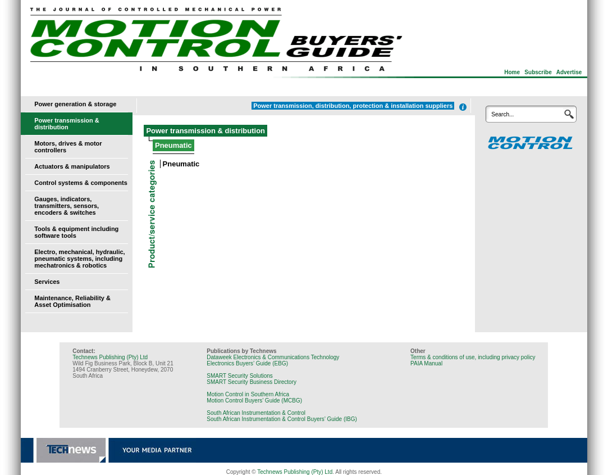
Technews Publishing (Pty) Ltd (110, 357)
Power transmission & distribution (66, 123)
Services (47, 281)
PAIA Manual (426, 363)
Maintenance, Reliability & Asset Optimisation (72, 301)
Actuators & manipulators (71, 166)
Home (512, 72)
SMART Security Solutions (239, 376)
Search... (502, 114)
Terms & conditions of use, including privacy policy (472, 357)
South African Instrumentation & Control (256, 413)
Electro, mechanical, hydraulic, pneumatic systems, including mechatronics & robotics (79, 258)
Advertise (569, 72)
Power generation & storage (75, 104)
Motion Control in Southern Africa (248, 394)
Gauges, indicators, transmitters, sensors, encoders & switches (66, 206)
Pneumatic (181, 164)
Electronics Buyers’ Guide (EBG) (247, 363)
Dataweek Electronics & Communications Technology (273, 357)
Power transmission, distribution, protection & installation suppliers (352, 105)
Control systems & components (80, 182)
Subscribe (537, 72)
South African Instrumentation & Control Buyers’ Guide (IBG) (282, 419)
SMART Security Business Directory (251, 382)
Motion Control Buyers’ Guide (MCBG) (254, 400)
